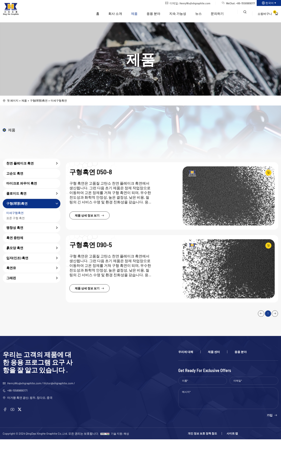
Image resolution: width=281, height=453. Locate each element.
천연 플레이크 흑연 (33, 163)
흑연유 (33, 268)
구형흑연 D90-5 (92, 311)
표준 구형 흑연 (15, 218)
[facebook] (5, 423)
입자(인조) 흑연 (33, 258)
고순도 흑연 (14, 174)
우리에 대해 (185, 365)
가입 (270, 428)
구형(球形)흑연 (40, 100)
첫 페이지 (13, 100)
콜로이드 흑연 (33, 193)
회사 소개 (115, 15)
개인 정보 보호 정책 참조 (193, 447)
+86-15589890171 (239, 3)
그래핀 (33, 278)
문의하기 (217, 15)
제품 (134, 15)
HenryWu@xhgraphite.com (188, 3)
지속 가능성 (177, 15)
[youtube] (13, 423)
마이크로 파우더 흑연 (21, 184)
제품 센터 (214, 365)
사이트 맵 (229, 447)
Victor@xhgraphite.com (58, 397)
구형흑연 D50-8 (92, 233)
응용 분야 (153, 15)
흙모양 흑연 (33, 248)
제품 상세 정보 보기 (93, 277)
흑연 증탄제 (14, 238)
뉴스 (198, 15)
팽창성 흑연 (33, 228)
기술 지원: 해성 (120, 447)
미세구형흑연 (61, 100)
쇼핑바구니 (267, 14)
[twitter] (21, 423)
